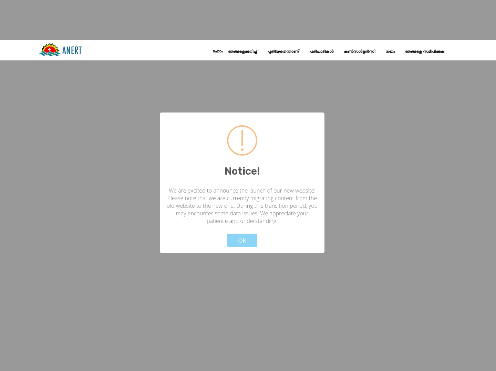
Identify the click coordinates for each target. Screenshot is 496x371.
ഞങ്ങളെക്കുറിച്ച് (242, 51)
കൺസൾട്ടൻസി (359, 51)
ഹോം (218, 51)
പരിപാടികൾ (321, 51)
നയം (390, 51)
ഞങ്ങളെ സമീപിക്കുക (424, 51)
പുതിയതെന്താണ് (283, 51)
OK (242, 240)
